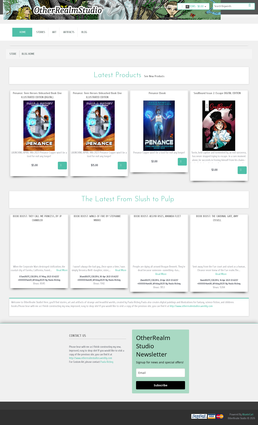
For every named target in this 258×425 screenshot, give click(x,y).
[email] (160, 372)
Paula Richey (106, 361)
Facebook (230, 19)
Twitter (249, 19)
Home (23, 32)
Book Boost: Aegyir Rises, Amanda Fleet (157, 216)
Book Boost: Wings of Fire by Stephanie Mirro (97, 218)
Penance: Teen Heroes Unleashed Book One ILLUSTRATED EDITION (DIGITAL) (37, 95)
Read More (62, 270)
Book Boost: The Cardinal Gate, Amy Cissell (217, 218)
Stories (40, 32)
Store (12, 54)
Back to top (251, 419)
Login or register (163, 7)
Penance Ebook (157, 93)
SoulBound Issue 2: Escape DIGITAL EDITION (217, 93)
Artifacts (68, 32)
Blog (83, 32)
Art (53, 32)
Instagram (239, 19)
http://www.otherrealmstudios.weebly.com (191, 306)
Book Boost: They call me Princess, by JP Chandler (37, 218)
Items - (193, 6)
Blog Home (28, 54)
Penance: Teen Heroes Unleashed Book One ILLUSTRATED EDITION (97, 95)
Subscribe (160, 385)
